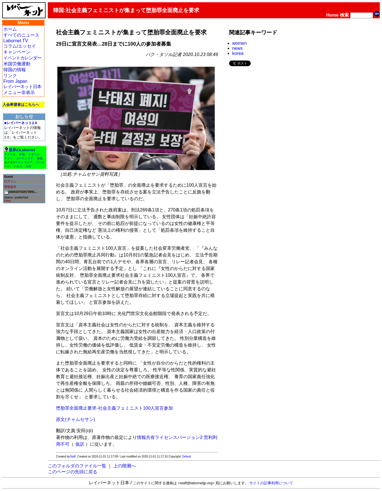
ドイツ (8, 158)
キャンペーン (16, 52)
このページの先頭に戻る (72, 471)
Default (186, 456)
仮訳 (79, 444)
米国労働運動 (16, 63)
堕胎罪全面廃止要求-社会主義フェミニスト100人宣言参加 (114, 408)
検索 (344, 15)
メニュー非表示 (19, 92)
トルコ (17, 166)
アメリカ (9, 154)
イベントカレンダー (22, 57)
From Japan (15, 81)
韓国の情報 (14, 69)
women (239, 43)
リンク (10, 75)
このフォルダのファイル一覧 (77, 465)
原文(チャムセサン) (75, 419)
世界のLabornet (22, 150)
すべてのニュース (21, 35)
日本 (28, 166)
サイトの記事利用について (271, 483)
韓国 (39, 158)
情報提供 (10, 186)
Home (332, 15)
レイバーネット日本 (22, 86)
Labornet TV (15, 40)
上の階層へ (124, 465)
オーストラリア (22, 162)
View (7, 200)
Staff (72, 456)
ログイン (10, 181)
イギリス (34, 154)
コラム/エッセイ (19, 46)
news (237, 48)
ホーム (10, 29)
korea (237, 53)
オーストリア (24, 158)
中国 (22, 154)
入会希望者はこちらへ (21, 104)
